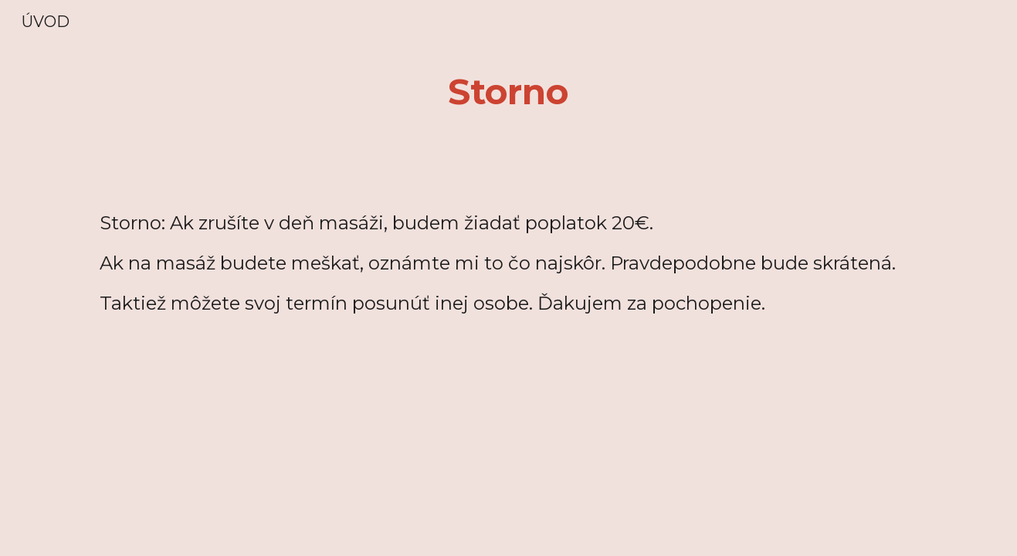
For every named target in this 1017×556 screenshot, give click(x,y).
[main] (508, 92)
